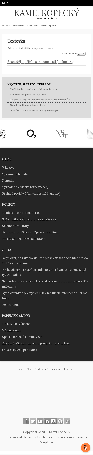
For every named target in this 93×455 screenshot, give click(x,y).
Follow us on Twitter (33, 422)
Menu (6, 3)
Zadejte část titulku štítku (19, 48)
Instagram (53, 422)
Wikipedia (67, 422)
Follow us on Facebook (26, 422)
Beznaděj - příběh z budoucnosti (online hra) (43, 62)
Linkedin (46, 422)
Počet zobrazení (69, 53)
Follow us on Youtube (40, 422)
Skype (60, 422)
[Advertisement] (46, 397)
